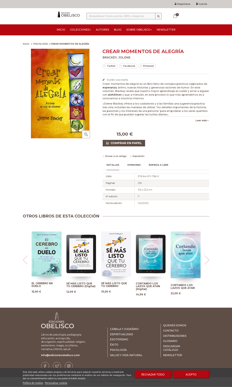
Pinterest (147, 66)
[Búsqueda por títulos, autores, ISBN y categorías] (124, 16)
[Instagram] (69, 367)
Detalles (113, 165)
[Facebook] (45, 367)
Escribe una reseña (117, 80)
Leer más (201, 121)
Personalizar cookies (56, 382)
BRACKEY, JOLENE (116, 58)
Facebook (127, 66)
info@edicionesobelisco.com (60, 356)
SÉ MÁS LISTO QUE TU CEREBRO (114, 286)
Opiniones (134, 165)
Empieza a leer (158, 165)
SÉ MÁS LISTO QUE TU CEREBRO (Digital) (81, 286)
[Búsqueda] (158, 16)
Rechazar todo (153, 374)
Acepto (191, 374)
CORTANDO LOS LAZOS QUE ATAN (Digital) (148, 287)
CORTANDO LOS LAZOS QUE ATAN (183, 287)
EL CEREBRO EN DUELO (42, 286)
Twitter (109, 66)
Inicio (26, 44)
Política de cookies (33, 382)
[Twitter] (57, 367)
